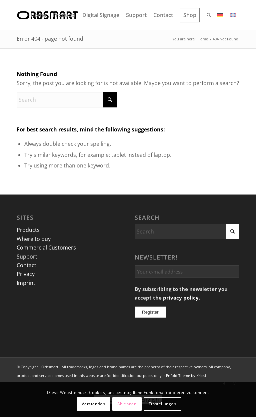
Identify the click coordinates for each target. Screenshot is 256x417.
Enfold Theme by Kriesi (186, 375)
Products (28, 230)
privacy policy (181, 297)
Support (27, 256)
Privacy (26, 274)
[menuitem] (38, 15)
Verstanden (93, 404)
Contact (26, 265)
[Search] (208, 15)
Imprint (26, 283)
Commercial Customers (46, 247)
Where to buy (34, 239)
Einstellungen (162, 404)
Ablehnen (127, 404)
